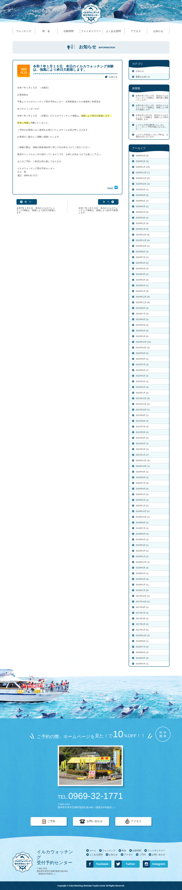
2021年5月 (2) (142, 432)
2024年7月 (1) (142, 257)
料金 (124, 850)
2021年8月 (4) (142, 421)
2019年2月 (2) (142, 551)
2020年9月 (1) (142, 472)
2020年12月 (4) (143, 460)
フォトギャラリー (156, 850)
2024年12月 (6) (143, 234)
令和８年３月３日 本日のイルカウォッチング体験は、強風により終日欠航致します (152, 117)
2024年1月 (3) (142, 291)
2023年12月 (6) (143, 297)
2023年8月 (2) (142, 308)
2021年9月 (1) (142, 415)
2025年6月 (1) (142, 201)
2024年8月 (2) (142, 251)
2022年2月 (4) (142, 387)
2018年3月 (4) (142, 579)
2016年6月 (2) (142, 652)
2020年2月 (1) (142, 500)
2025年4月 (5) (142, 212)
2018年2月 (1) (142, 584)
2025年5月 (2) (142, 206)
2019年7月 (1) (142, 528)
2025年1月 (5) (142, 229)
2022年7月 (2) (142, 364)
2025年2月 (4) (142, 223)
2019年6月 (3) (142, 534)
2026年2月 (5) (142, 161)
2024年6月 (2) (142, 263)
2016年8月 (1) (142, 641)
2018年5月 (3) (142, 568)
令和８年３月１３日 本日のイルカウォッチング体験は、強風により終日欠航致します (152, 107)
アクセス (136, 821)
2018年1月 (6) (142, 590)
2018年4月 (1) (142, 573)
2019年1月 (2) (142, 556)
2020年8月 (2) (142, 477)
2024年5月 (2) (142, 268)
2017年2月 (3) (142, 624)
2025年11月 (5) (143, 178)
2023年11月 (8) (143, 302)
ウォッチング (108, 850)
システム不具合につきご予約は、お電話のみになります (152, 135)
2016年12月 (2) (143, 635)
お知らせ (113, 77)
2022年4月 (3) (142, 376)
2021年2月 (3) (142, 449)
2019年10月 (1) (143, 517)
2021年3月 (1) (142, 443)
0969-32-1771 (90, 796)
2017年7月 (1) (142, 613)
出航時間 (136, 850)
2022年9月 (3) (142, 353)
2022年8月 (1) (142, 359)
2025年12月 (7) (143, 172)
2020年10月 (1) (143, 466)
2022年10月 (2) (143, 347)
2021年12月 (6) (143, 398)
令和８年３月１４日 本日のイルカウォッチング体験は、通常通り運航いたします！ (152, 98)
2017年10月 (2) (143, 601)
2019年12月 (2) (143, 511)
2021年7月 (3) (142, 426)
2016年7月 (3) (142, 647)
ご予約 (51, 821)
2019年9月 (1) (142, 522)
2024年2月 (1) (142, 285)
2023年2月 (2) (142, 330)
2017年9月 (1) (142, 607)
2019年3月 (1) (142, 545)
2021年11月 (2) (143, 404)
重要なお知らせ (143, 77)
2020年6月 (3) (142, 488)
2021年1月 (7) (142, 455)
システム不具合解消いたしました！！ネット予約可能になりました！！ (151, 127)
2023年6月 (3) (142, 319)
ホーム (92, 850)
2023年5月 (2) (142, 325)
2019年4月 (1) (142, 539)
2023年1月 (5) (142, 336)
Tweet (110, 188)
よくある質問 (96, 854)
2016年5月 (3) (142, 658)
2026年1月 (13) (143, 167)
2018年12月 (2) (143, 562)
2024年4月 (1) (142, 274)
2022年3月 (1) (142, 381)
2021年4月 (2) (142, 438)
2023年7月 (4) (142, 314)
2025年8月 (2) (142, 195)
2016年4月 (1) (142, 663)
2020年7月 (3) (142, 483)
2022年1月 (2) (142, 393)
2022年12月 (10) (143, 342)
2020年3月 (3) (142, 494)
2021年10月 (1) (143, 409)
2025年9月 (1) (142, 189)
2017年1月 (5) (142, 630)
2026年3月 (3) (142, 155)
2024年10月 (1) (143, 246)
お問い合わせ (95, 821)
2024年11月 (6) (143, 240)
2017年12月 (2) (143, 596)
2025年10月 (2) (143, 184)
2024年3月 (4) (142, 280)
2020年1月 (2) (142, 505)
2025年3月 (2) (142, 218)
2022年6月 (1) (142, 370)
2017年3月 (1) (142, 618)
